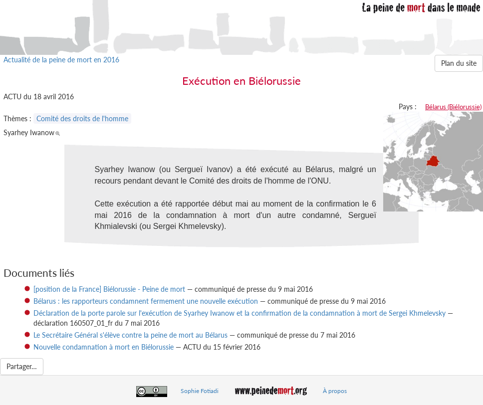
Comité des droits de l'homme (82, 118)
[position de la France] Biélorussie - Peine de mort (109, 289)
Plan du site (459, 63)
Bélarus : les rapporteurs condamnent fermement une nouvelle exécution (145, 301)
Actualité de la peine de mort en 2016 (61, 59)
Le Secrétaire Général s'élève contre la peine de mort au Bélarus (130, 335)
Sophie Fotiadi (200, 391)
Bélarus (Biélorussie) (453, 107)
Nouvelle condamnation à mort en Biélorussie (103, 347)
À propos (335, 391)
